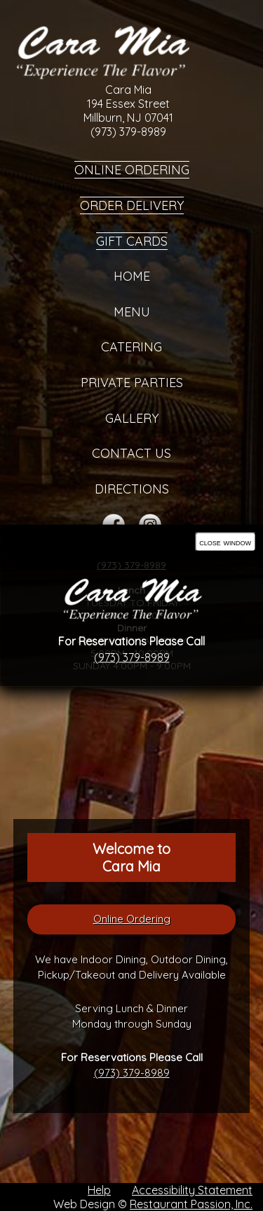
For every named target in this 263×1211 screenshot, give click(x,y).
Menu (132, 312)
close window (225, 542)
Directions (132, 489)
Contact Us (131, 453)
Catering (131, 347)
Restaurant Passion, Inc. (191, 1204)
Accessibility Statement (192, 1190)
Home (132, 276)
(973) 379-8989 (132, 1072)
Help (99, 1190)
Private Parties (132, 382)
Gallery (132, 418)
